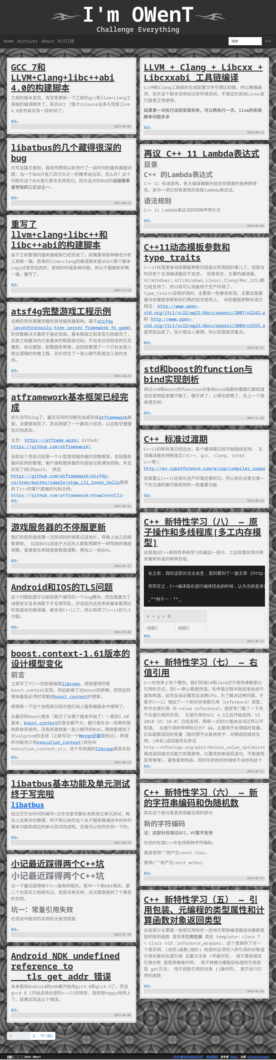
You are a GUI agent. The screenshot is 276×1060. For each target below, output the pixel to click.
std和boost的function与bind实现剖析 (198, 374)
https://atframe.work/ (52, 440)
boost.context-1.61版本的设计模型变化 (70, 658)
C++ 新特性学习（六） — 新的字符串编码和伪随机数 (201, 797)
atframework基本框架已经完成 (69, 402)
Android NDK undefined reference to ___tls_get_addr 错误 (65, 966)
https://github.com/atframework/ (51, 447)
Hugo (233, 1057)
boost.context (71, 696)
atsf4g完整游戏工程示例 (61, 311)
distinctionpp (258, 1057)
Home (8, 41)
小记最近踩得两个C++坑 (57, 864)
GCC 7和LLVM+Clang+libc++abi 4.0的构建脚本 (62, 77)
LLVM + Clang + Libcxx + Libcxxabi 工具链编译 (203, 72)
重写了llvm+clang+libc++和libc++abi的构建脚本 (59, 234)
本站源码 (211, 1057)
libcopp (71, 684)
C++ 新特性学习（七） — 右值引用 (201, 667)
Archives (27, 41)
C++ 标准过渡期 (176, 439)
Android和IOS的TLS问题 (62, 587)
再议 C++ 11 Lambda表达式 (201, 153)
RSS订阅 (66, 41)
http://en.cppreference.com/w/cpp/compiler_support (207, 468)
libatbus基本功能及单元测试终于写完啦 (70, 788)
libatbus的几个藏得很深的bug (66, 152)
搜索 (268, 41)
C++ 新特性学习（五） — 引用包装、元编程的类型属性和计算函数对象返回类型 (204, 909)
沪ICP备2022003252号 (188, 1057)
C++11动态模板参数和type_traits (187, 252)
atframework (113, 417)
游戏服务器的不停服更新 (58, 527)
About (47, 41)
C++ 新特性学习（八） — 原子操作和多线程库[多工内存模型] (202, 532)
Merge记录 (90, 736)
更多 (14, 121)
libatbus (27, 804)
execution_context (59, 742)
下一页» (46, 1035)
